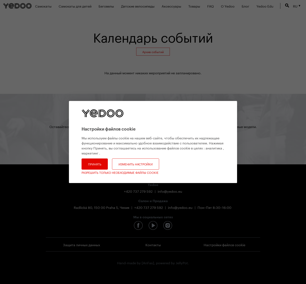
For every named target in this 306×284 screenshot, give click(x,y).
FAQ (210, 5)
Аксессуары (171, 5)
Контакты (153, 244)
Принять (94, 164)
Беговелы (106, 5)
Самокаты (43, 5)
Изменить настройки (136, 164)
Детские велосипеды (137, 5)
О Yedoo (228, 5)
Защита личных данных (81, 244)
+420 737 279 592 (138, 191)
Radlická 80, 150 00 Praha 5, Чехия (101, 207)
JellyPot (182, 262)
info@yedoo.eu (170, 191)
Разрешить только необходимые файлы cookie (120, 172)
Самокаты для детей (75, 5)
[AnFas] (148, 262)
